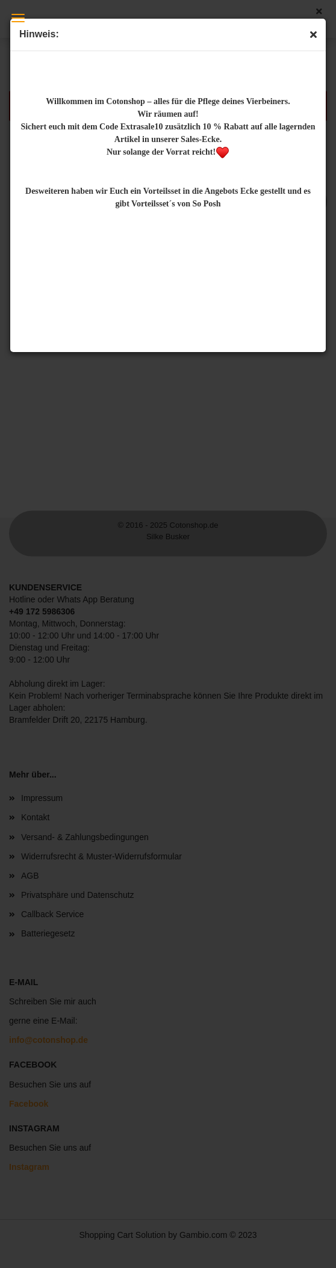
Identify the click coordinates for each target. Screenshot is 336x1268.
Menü (18, 18)
